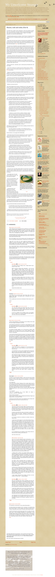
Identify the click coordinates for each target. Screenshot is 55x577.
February (41, 128)
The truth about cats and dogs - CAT (45, 166)
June (40, 122)
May (40, 123)
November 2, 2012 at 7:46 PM (22, 479)
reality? (20, 217)
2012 (39, 85)
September (41, 117)
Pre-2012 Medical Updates (42, 71)
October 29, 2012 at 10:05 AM (15, 227)
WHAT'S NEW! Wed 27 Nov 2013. (43, 79)
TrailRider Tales (41, 227)
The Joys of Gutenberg (41, 67)
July (40, 120)
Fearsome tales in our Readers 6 (44, 100)
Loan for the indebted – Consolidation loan (42, 232)
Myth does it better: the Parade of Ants (45, 154)
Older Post (33, 542)
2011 (39, 131)
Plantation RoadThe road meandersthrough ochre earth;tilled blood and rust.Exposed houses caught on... (44, 242)
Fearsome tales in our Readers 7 (44, 98)
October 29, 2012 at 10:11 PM (18, 293)
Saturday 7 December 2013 (42, 188)
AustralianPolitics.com (42, 224)
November (41, 88)
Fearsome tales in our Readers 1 (44, 107)
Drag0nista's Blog (42, 234)
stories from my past (19, 218)
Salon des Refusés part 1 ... (43, 222)
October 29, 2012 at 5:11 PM (22, 264)
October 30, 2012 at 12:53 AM (22, 306)
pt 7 (24, 217)
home (16, 218)
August (41, 119)
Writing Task (40, 238)
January (41, 129)
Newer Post (7, 542)
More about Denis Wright (41, 63)
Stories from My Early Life (42, 66)
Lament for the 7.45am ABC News (44, 225)
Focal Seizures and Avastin (42, 62)
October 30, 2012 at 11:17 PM (22, 345)
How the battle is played (43, 110)
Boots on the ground (42, 216)
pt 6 (23, 217)
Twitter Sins (39, 69)
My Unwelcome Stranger (21, 4)
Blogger (42, 574)
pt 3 (17, 217)
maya (16, 43)
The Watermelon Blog (42, 230)
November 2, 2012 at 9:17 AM (18, 437)
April (40, 125)
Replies (11, 262)
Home (20, 542)
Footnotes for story (40, 70)
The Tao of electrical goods (43, 94)
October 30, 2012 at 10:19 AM (15, 320)
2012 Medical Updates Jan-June (43, 73)
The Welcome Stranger (41, 58)
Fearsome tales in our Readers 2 (44, 106)
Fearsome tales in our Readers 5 (44, 101)
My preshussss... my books (43, 95)
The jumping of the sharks (43, 109)
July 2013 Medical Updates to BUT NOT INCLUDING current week (43, 78)
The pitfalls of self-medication (43, 112)
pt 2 (16, 217)
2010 (39, 133)
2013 (39, 84)
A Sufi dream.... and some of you (43, 160)
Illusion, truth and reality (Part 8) (44, 91)
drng (39, 240)
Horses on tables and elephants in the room (45, 146)
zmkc (40, 213)
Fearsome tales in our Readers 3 (44, 104)
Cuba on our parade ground (43, 92)
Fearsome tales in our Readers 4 (44, 103)
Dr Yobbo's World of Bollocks (44, 218)
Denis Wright (14, 264)
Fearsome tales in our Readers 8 (44, 97)
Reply (10, 260)
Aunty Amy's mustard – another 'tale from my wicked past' (45, 181)
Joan (10, 227)
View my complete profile (41, 53)
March (41, 126)
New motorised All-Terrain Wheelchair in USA (42, 228)
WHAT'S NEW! (23, 218)
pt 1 (15, 217)
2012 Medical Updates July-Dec (42, 74)
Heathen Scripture (42, 215)
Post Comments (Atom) (13, 544)
